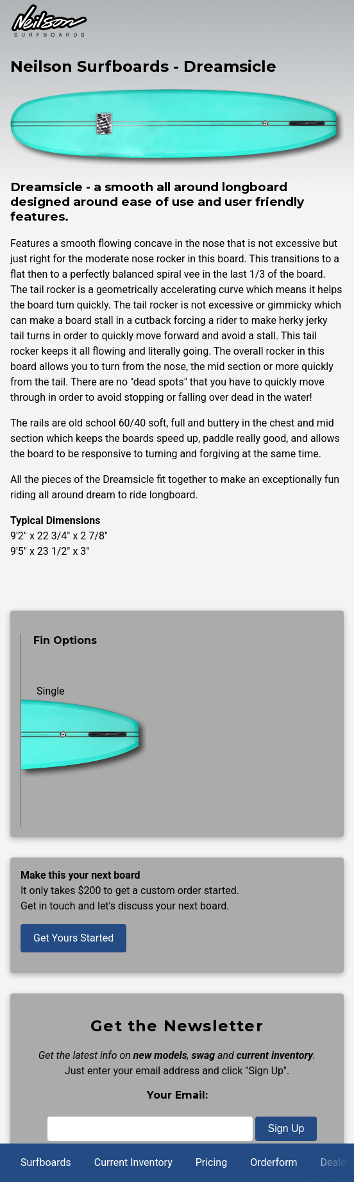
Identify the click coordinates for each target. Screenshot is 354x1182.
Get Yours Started (73, 938)
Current (133, 1162)
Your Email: (177, 1095)
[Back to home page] (48, 34)
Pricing (212, 1162)
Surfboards (46, 1162)
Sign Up (286, 1128)
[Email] (150, 1129)
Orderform (273, 1162)
